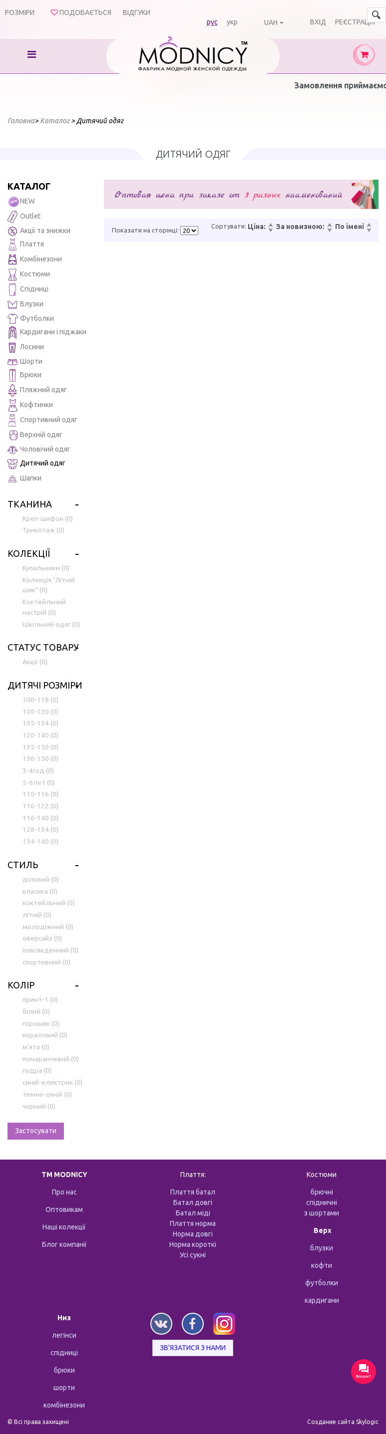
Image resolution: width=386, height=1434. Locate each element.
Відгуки (136, 12)
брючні (322, 1192)
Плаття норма (193, 1223)
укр (232, 22)
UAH (271, 22)
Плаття (25, 245)
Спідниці (27, 289)
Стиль (22, 865)
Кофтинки (30, 405)
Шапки (24, 479)
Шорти (24, 361)
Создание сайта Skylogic (343, 1422)
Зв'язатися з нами (193, 1348)
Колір (20, 985)
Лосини (25, 347)
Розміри (19, 12)
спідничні (321, 1202)
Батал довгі (192, 1202)
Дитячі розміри (44, 685)
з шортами (321, 1213)
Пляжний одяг (37, 390)
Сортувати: (228, 226)
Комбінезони (34, 259)
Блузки (25, 304)
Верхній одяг (34, 435)
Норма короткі (192, 1244)
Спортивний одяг (42, 420)
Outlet (23, 217)
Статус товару (43, 647)
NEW (21, 202)
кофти (321, 1265)
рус (212, 22)
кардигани (322, 1300)
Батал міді (193, 1213)
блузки (321, 1248)
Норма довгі (193, 1234)
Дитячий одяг (36, 464)
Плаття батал (192, 1192)
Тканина (29, 504)
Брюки (24, 375)
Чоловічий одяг (38, 450)
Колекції (28, 553)
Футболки (30, 319)
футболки (321, 1283)
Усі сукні (193, 1255)
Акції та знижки (38, 231)
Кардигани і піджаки (46, 332)
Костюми (28, 274)
